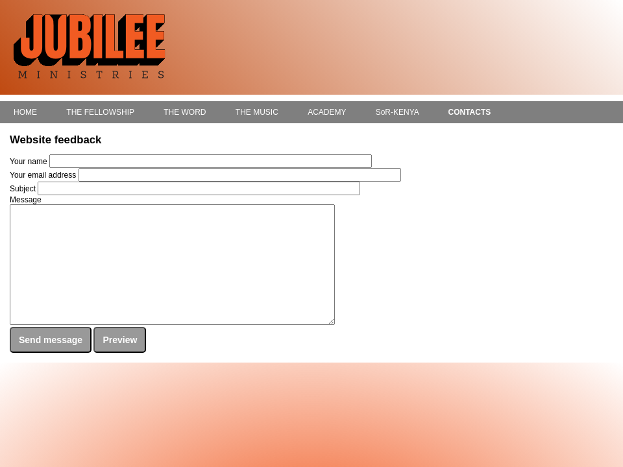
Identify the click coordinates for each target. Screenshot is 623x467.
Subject (23, 188)
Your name (28, 161)
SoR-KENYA (397, 112)
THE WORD (185, 112)
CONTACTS (469, 112)
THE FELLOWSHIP (100, 112)
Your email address (43, 175)
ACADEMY (327, 112)
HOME (25, 112)
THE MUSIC (257, 112)
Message (26, 199)
